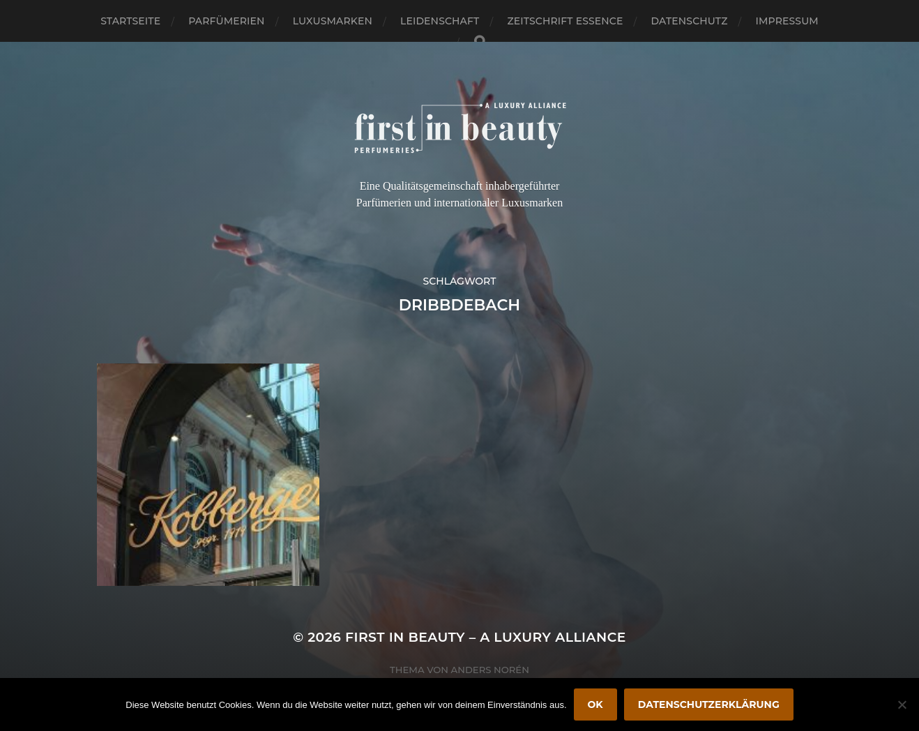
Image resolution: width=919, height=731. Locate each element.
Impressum (787, 21)
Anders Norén (490, 669)
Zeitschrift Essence (565, 21)
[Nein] (902, 704)
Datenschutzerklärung (709, 704)
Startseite (130, 21)
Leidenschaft (440, 21)
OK (595, 704)
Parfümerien (226, 21)
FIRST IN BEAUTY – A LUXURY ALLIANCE (485, 637)
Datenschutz (689, 21)
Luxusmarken (332, 21)
